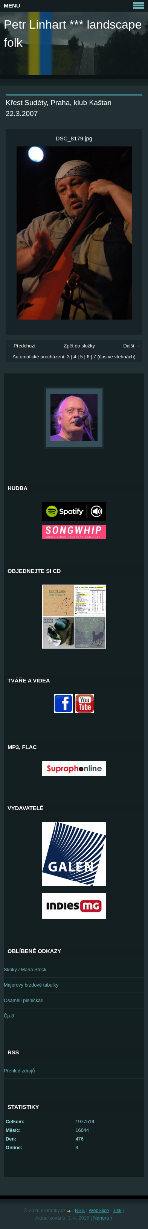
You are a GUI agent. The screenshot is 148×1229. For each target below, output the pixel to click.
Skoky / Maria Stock (25, 969)
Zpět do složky (79, 346)
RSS (80, 1210)
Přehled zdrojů (19, 1071)
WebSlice (99, 1210)
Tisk (117, 1210)
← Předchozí (21, 346)
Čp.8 (9, 1016)
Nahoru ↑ (103, 1218)
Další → (131, 346)
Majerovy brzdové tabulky (31, 985)
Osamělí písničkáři (23, 1000)
